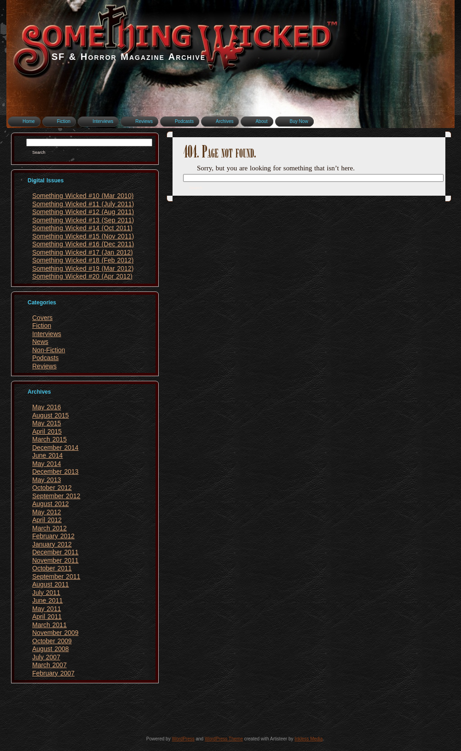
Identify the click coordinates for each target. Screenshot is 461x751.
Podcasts (45, 357)
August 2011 (50, 584)
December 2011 (55, 552)
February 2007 (53, 673)
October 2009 (52, 641)
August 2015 (50, 415)
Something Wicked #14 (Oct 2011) (82, 228)
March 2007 (49, 665)
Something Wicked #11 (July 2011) (83, 204)
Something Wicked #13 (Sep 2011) (83, 220)
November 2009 (55, 632)
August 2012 (50, 503)
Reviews (44, 366)
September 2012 (56, 496)
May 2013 (46, 479)
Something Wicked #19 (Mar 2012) (82, 268)
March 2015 (49, 439)
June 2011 (47, 600)
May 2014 (46, 463)
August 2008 (50, 648)
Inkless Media (308, 738)
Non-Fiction (48, 350)
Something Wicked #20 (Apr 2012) (82, 276)
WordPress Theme (224, 738)
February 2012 (53, 536)
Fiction (41, 325)
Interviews (46, 334)
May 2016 (46, 407)
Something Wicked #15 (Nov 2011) (83, 236)
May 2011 (46, 608)
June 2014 (47, 455)
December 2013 (55, 471)
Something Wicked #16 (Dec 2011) (83, 244)
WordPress (183, 738)
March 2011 (49, 625)
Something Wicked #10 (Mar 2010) (82, 195)
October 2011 (52, 568)
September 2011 (56, 576)
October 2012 (52, 487)
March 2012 (49, 528)
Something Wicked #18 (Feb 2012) (82, 260)
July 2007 (46, 657)
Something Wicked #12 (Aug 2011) (83, 211)
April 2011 (47, 616)
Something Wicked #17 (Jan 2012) (82, 252)
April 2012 (47, 520)
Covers (42, 317)
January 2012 (52, 544)
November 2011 (55, 560)
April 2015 (47, 431)
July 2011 (46, 592)
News (40, 341)
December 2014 (55, 447)
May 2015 (46, 423)
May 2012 (46, 512)
